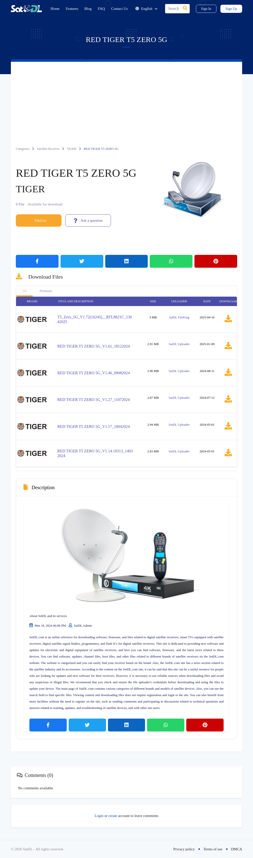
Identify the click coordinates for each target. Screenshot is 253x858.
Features (72, 9)
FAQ (101, 9)
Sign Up (231, 9)
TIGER (71, 149)
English (146, 9)
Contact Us (119, 9)
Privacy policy (184, 849)
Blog (88, 9)
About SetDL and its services (48, 616)
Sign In (206, 9)
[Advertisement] (126, 98)
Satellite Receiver (48, 149)
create (112, 816)
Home (55, 9)
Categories (23, 149)
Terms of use (212, 849)
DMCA (236, 849)
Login (99, 816)
